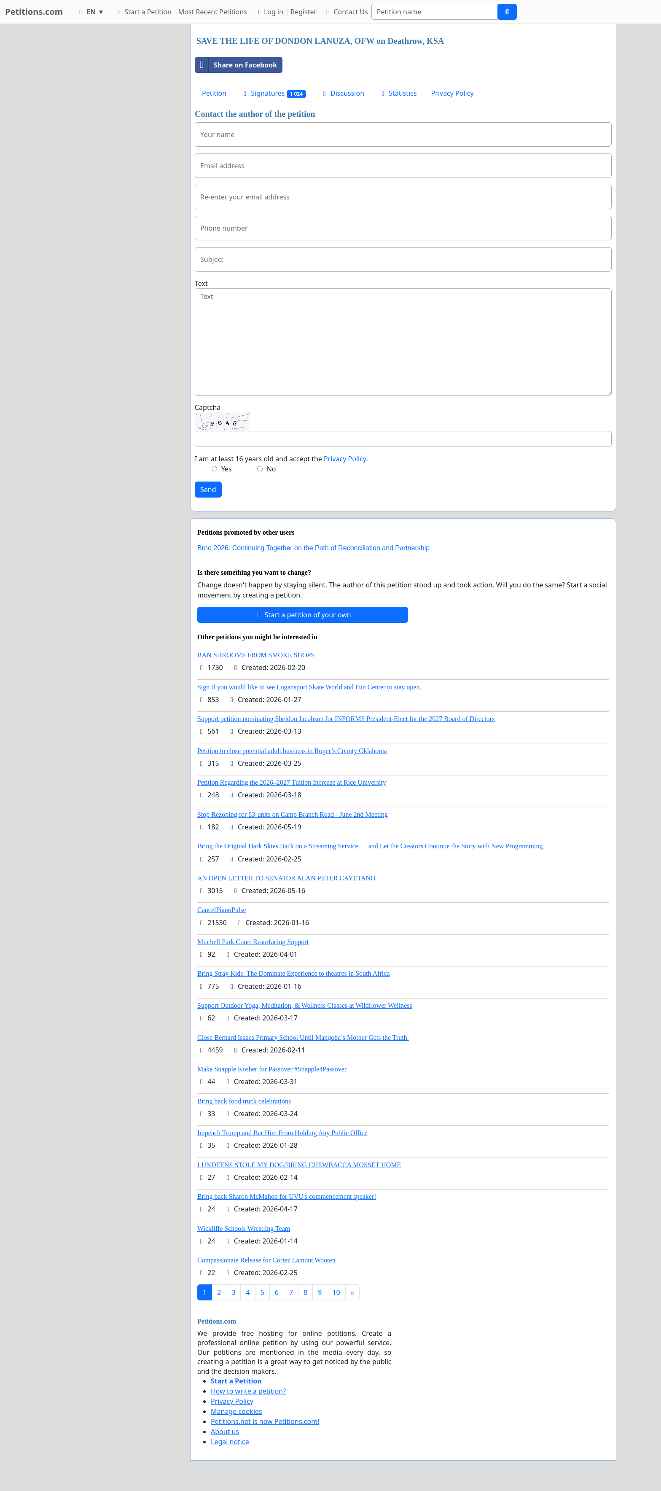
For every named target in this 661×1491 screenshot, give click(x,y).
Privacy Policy (452, 93)
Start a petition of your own (302, 614)
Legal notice (230, 1441)
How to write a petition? (248, 1391)
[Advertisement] (108, 150)
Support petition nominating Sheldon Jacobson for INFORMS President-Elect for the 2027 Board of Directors (345, 718)
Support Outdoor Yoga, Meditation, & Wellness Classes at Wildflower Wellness (304, 1005)
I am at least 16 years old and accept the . (281, 458)
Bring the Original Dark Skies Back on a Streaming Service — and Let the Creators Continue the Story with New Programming (370, 846)
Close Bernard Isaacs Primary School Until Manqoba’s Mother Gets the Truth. (303, 1037)
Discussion (342, 93)
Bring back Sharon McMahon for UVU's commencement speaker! (286, 1196)
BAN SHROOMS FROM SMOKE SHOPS (255, 655)
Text (201, 283)
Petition (214, 93)
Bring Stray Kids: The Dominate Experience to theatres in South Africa (293, 973)
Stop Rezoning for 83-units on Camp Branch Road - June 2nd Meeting (292, 814)
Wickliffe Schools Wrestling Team (243, 1228)
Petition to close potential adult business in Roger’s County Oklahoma (292, 750)
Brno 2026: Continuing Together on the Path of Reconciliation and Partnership (313, 548)
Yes (226, 469)
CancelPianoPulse (221, 909)
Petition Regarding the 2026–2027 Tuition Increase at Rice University (291, 782)
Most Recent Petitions (212, 11)
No (271, 469)
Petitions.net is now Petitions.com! (265, 1421)
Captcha (207, 407)
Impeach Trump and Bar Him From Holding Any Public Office (282, 1132)
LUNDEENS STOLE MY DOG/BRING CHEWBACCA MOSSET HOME (299, 1164)
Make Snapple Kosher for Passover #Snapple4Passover (272, 1069)
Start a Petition (142, 11)
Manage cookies (236, 1411)
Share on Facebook (236, 65)
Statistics (398, 93)
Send (208, 489)
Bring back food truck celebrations (244, 1101)
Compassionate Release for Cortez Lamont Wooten (266, 1260)
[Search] (434, 12)
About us (225, 1431)
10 (336, 1292)
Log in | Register (285, 11)
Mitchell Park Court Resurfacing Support (253, 941)
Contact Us (345, 11)
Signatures (273, 93)
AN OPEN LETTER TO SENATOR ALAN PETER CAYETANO (286, 878)
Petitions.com (34, 11)
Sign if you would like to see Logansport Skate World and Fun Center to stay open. (309, 687)
